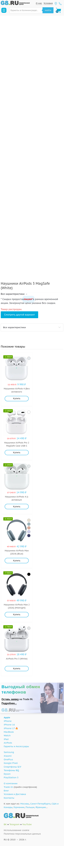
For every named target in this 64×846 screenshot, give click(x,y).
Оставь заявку (10, 699)
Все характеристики (14, 327)
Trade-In (8, 787)
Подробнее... (9, 703)
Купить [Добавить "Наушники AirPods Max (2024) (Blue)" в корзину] (16, 560)
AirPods (8, 742)
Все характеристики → (14, 293)
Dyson (7, 773)
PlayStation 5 (11, 777)
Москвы (24, 803)
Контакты (9, 797)
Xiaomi (8, 755)
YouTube (27, 824)
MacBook (9, 731)
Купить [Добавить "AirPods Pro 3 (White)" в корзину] (16, 668)
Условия (48, 3)
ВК (5, 824)
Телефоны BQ (11, 770)
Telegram (14, 824)
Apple (7, 717)
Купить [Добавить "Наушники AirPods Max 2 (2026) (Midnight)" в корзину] (16, 614)
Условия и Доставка (15, 794)
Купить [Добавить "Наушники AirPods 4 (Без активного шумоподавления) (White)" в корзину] (16, 398)
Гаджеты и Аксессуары (16, 746)
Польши (30, 807)
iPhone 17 (9, 728)
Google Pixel (11, 763)
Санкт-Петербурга (40, 803)
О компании (10, 783)
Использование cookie (16, 830)
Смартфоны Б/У (12, 766)
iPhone (8, 721)
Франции (40, 807)
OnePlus (8, 759)
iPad (6, 739)
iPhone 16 (9, 724)
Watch (7, 735)
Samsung (9, 752)
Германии (19, 807)
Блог (6, 790)
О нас (39, 3)
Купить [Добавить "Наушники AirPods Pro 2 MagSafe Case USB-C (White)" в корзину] (16, 452)
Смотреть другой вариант (19, 314)
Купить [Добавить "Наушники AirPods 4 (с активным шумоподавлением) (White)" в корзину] (16, 506)
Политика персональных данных (22, 833)
